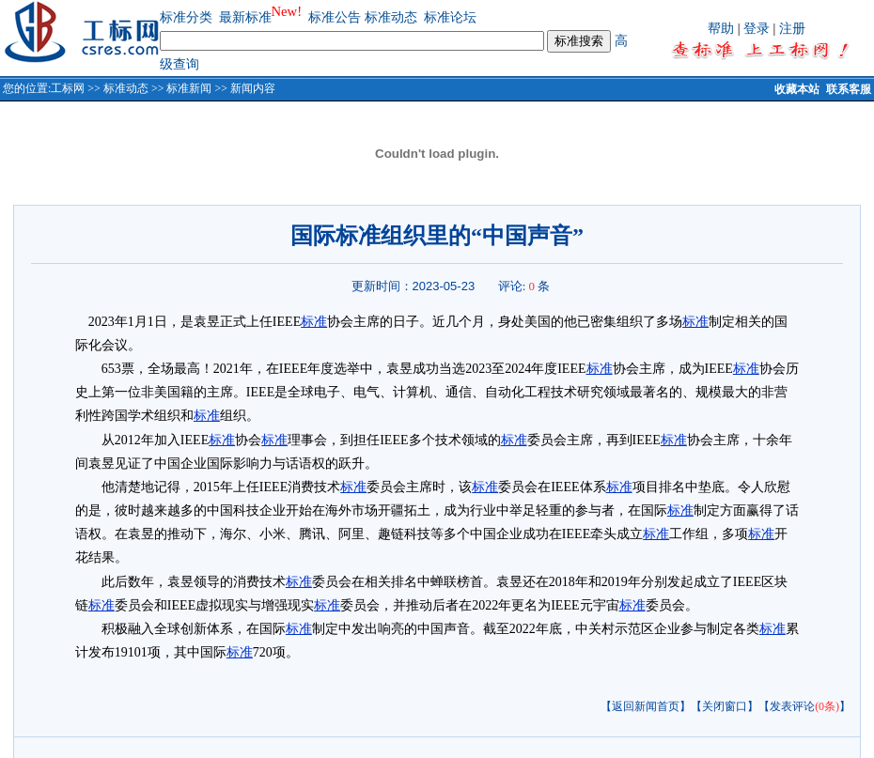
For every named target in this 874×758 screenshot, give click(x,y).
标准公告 (334, 17)
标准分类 (186, 17)
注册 (792, 29)
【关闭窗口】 (724, 706)
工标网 (68, 88)
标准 (314, 322)
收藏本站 (796, 89)
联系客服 (848, 89)
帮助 (721, 29)
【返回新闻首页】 (646, 706)
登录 (756, 29)
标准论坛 (450, 17)
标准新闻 (188, 88)
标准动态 (391, 17)
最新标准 (245, 17)
